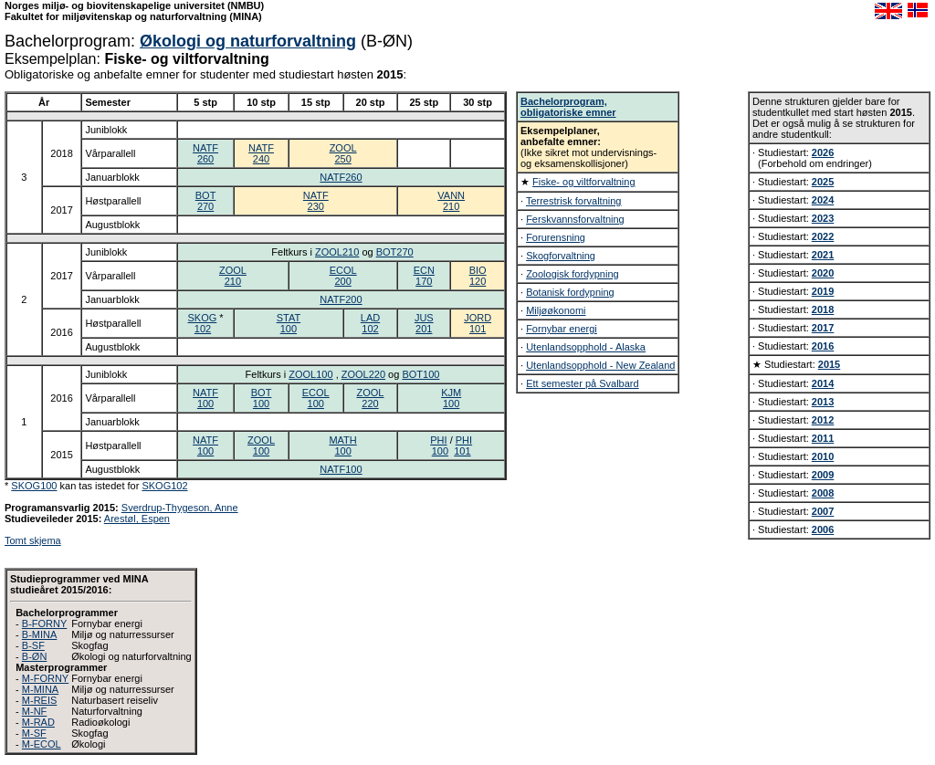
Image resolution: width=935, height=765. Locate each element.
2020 (823, 272)
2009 (823, 474)
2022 (823, 236)
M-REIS (40, 700)
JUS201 (424, 323)
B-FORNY (45, 623)
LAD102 (370, 323)
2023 (823, 218)
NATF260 (205, 153)
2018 (823, 309)
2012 (823, 419)
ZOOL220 (363, 374)
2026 (823, 152)
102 (202, 328)
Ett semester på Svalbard (582, 383)
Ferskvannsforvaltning (575, 219)
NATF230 (316, 201)
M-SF (34, 733)
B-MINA (40, 634)
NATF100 (205, 398)
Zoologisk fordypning (572, 273)
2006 (823, 529)
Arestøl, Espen (137, 518)
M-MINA (40, 689)
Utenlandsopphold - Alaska (586, 346)
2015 (829, 364)
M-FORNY (45, 678)
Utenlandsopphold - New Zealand (600, 365)
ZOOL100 (310, 374)
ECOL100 (316, 398)
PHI (438, 440)
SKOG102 (164, 485)
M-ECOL (41, 744)
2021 (823, 254)
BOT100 (420, 374)
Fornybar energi (561, 328)
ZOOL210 (337, 251)
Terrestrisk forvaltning (574, 200)
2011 (823, 438)
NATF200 (341, 299)
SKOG (201, 317)
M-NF (34, 711)
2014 (823, 383)
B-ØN (34, 656)
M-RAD (38, 722)
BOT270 (205, 201)
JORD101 (477, 323)
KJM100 (451, 398)
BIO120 (478, 276)
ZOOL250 (343, 153)
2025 (823, 181)
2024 (823, 199)
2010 (823, 456)
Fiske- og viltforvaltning (584, 181)
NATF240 (261, 153)
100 (440, 450)
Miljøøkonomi (555, 310)
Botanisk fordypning (570, 292)
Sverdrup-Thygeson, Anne (179, 507)
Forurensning (555, 237)
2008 (823, 492)
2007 (823, 511)
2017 (823, 327)
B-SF (33, 645)
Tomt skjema (33, 540)
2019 (823, 291)
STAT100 (288, 323)
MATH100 (342, 445)
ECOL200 (343, 276)
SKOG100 (34, 485)
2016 (823, 346)
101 (462, 450)
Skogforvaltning (560, 255)
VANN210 (451, 201)
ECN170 (424, 276)
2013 (823, 401)
